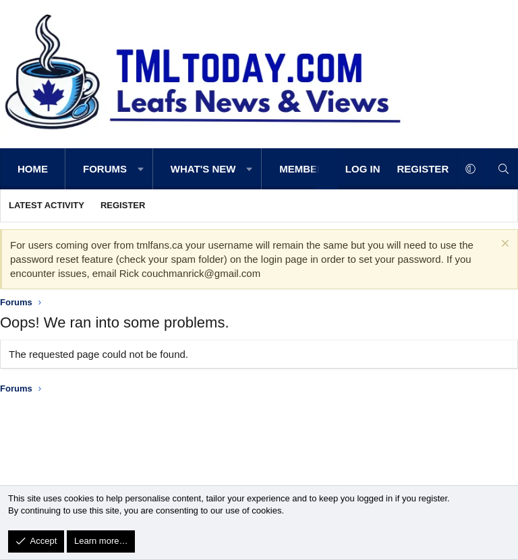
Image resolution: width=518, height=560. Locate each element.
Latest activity (46, 205)
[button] (140, 168)
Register (122, 205)
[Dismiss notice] (503, 245)
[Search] (503, 168)
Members (305, 169)
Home (33, 169)
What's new (203, 169)
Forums (105, 169)
